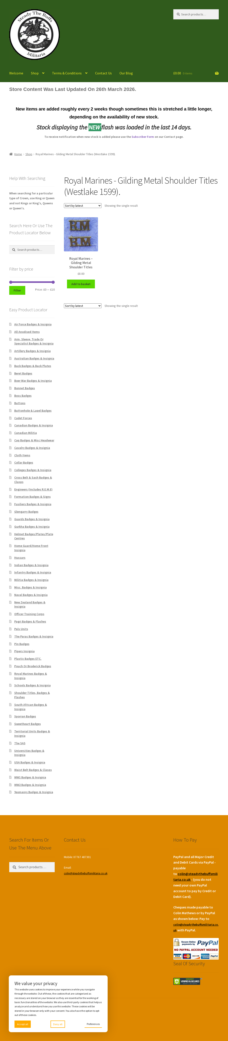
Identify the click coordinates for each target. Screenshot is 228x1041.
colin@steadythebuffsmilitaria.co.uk (85, 873)
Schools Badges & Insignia (32, 685)
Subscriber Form (143, 137)
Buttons (19, 403)
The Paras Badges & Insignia (33, 636)
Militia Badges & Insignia (31, 580)
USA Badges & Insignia (29, 762)
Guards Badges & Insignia (32, 519)
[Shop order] (82, 205)
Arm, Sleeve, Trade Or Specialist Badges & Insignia (34, 341)
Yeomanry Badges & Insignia (33, 792)
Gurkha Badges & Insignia (32, 527)
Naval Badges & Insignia (31, 595)
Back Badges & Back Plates (32, 366)
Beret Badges (23, 373)
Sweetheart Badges (27, 724)
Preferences (93, 1024)
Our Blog (126, 73)
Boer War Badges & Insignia (33, 381)
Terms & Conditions (67, 73)
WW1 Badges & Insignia (30, 777)
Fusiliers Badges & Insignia (32, 504)
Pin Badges (21, 644)
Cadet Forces (23, 418)
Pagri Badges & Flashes (30, 621)
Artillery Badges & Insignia (32, 351)
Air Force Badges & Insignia (33, 324)
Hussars (19, 558)
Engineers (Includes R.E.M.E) (33, 489)
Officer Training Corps (29, 614)
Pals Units (21, 629)
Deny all (57, 1024)
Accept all (22, 1024)
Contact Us (103, 73)
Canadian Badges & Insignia (33, 425)
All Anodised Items (27, 332)
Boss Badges (23, 396)
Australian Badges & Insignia (34, 358)
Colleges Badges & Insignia (32, 470)
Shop (35, 73)
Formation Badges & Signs (32, 497)
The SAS (19, 743)
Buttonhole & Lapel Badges (33, 411)
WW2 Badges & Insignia (30, 785)
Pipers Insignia (24, 651)
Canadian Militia (25, 433)
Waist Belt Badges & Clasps (33, 770)
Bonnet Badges (24, 388)
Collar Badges (23, 462)
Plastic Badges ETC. (28, 659)
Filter (17, 290)
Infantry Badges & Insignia (32, 572)
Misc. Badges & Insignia (30, 587)
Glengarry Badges (26, 512)
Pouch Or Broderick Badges (32, 666)
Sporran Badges (25, 716)
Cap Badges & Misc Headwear (34, 440)
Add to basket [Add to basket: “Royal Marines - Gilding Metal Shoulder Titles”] (80, 284)
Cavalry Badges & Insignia (32, 448)
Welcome (16, 73)
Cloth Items (22, 455)
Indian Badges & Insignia (31, 565)
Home (18, 154)
